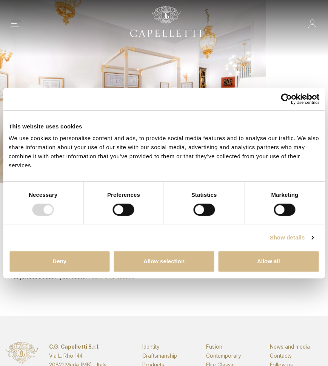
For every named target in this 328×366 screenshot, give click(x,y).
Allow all (268, 261)
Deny (59, 261)
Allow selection (164, 261)
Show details (287, 237)
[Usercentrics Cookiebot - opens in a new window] (286, 99)
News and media (290, 359)
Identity (151, 359)
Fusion (214, 359)
